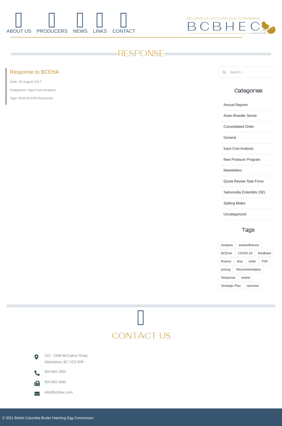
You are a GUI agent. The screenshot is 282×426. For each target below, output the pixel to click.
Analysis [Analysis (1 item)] (227, 245)
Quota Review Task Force (244, 181)
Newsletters (233, 170)
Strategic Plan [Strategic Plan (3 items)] (231, 285)
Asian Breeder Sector (240, 115)
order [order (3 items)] (252, 261)
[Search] (224, 72)
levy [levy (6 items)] (240, 261)
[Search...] (248, 72)
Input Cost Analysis (238, 148)
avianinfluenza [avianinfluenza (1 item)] (249, 245)
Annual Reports (236, 105)
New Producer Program (242, 159)
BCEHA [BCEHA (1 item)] (226, 253)
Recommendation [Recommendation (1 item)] (248, 269)
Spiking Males (235, 203)
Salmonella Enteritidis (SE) (244, 192)
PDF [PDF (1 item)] (265, 261)
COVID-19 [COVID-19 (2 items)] (245, 253)
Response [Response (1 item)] (228, 277)
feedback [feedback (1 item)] (264, 253)
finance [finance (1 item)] (226, 261)
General (230, 137)
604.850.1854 (55, 372)
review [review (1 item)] (245, 277)
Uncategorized (235, 214)
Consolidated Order (239, 126)
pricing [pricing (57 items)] (225, 269)
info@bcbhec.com (59, 392)
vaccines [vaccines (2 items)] (253, 285)
